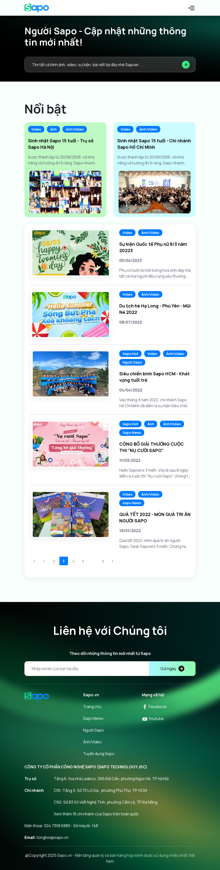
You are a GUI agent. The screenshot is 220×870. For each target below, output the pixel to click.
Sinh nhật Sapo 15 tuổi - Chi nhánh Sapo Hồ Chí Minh (154, 144)
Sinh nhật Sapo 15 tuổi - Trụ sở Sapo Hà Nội (60, 144)
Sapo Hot (130, 353)
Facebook (154, 706)
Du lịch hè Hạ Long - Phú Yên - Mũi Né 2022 (155, 309)
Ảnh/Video (75, 129)
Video (36, 129)
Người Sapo (132, 362)
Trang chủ (92, 706)
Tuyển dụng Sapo (98, 753)
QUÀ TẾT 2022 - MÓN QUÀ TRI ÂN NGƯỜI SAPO (155, 517)
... (93, 561)
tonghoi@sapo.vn (52, 837)
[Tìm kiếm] (185, 64)
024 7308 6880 (57, 825)
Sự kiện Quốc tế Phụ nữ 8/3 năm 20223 (153, 247)
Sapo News (131, 432)
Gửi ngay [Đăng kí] (172, 669)
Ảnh (53, 129)
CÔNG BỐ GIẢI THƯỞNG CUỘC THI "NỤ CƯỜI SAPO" (151, 447)
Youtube (153, 718)
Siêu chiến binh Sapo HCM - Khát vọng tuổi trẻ (154, 377)
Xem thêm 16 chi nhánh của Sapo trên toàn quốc (96, 814)
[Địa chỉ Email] (110, 668)
